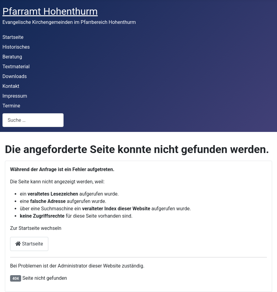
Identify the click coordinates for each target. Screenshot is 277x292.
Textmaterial (16, 66)
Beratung (12, 57)
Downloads (14, 76)
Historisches (16, 47)
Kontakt (10, 86)
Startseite (13, 37)
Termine (11, 106)
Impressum (14, 96)
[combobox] (33, 120)
